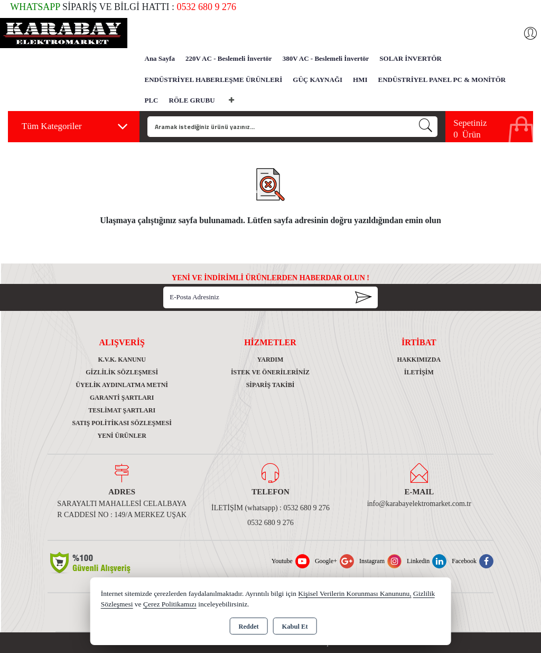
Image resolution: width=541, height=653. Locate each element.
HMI (360, 80)
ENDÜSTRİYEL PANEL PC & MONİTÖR (442, 80)
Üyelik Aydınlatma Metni (122, 385)
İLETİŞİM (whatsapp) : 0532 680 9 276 (270, 508)
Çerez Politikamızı (170, 604)
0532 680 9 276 (270, 523)
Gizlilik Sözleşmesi (122, 372)
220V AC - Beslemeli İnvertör (228, 58)
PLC (151, 100)
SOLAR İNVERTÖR (410, 58)
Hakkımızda (419, 359)
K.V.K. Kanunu (121, 359)
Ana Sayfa (160, 58)
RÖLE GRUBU (192, 100)
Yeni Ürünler (121, 435)
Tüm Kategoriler (75, 126)
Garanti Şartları (122, 397)
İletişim (419, 372)
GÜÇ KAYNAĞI (317, 80)
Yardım (270, 359)
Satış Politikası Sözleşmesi (122, 423)
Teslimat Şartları (121, 410)
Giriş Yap (525, 33)
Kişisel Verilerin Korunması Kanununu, (354, 593)
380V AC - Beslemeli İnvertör (326, 58)
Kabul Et (295, 626)
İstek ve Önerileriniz (270, 372)
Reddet (248, 626)
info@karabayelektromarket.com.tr (419, 504)
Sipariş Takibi (270, 385)
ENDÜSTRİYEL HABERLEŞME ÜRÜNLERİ (214, 80)
